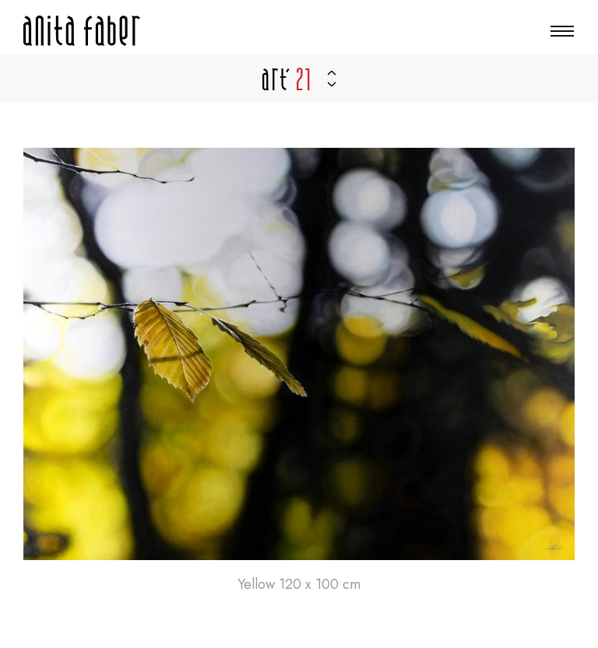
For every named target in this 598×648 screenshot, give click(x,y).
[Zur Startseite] (81, 31)
